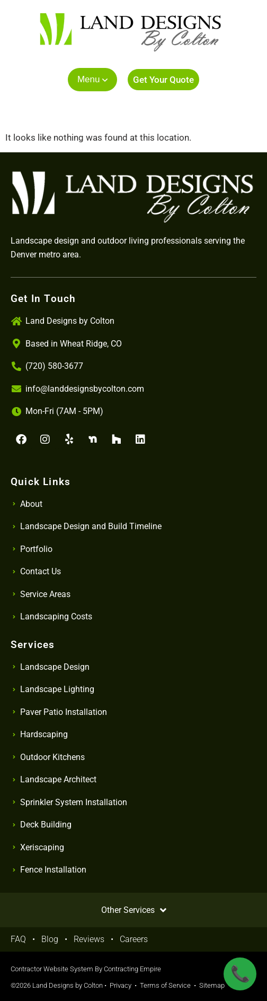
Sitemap (212, 985)
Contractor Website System (52, 969)
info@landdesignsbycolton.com (84, 389)
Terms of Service (165, 985)
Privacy (120, 985)
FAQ (18, 939)
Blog (49, 939)
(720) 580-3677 (54, 366)
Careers (134, 939)
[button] (92, 79)
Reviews (89, 939)
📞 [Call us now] (240, 973)
